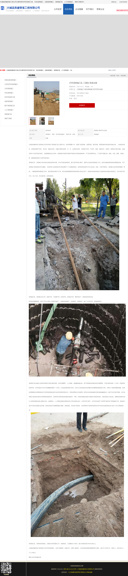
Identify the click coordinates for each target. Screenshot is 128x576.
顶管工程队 (8, 118)
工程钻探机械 (87, 89)
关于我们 (90, 9)
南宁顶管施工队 (9, 105)
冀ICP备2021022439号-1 (70, 569)
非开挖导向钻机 (97, 89)
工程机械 (80, 89)
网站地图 (89, 572)
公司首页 (58, 9)
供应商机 (68, 9)
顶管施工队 (8, 114)
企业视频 (79, 9)
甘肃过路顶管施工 (10, 80)
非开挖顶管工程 (9, 97)
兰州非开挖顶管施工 (11, 84)
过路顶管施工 (8, 101)
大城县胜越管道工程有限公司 (86, 569)
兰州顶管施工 (8, 88)
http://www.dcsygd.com (35, 557)
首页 (117, 75)
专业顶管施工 (8, 93)
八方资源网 (71, 572)
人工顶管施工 (8, 110)
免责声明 (77, 572)
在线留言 (82, 105)
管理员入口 (83, 572)
